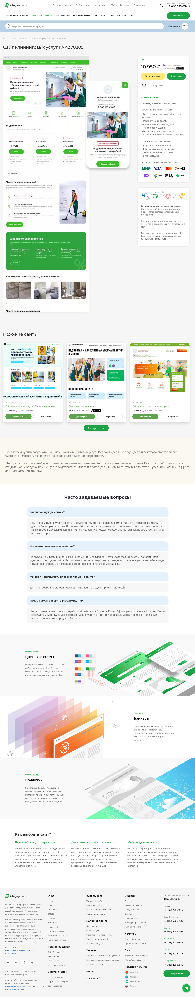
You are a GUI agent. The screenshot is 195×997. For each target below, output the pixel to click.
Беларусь (131, 972)
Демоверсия (18, 416)
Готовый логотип (132, 939)
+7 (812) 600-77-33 (173, 920)
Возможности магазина (58, 935)
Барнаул (167, 928)
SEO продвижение (96, 920)
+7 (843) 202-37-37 (173, 953)
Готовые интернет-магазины (73, 15)
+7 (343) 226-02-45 (173, 964)
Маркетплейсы (95, 978)
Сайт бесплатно (55, 986)
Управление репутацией (97, 939)
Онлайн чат (130, 914)
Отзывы (51, 918)
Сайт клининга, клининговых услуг (151, 406)
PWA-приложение (133, 926)
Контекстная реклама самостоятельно (103, 960)
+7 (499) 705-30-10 (173, 909)
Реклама (124, 5)
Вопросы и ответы (56, 931)
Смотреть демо (153, 76)
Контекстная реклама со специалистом (103, 955)
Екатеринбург (169, 960)
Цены (50, 901)
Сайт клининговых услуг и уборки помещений (30, 406)
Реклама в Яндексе (133, 905)
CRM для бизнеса (132, 909)
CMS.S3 (51, 914)
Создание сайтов (62, 5)
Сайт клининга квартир (81, 406)
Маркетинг (100, 5)
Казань (166, 949)
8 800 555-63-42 (179, 6)
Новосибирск (169, 938)
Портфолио (53, 909)
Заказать (176, 76)
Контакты (52, 922)
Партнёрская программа (59, 981)
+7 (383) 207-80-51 (173, 942)
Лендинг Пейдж (55, 956)
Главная (128, 901)
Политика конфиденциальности (19, 950)
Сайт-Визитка (54, 952)
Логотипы (99, 15)
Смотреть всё (96, 428)
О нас (50, 905)
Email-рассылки (132, 918)
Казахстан (132, 977)
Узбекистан (132, 981)
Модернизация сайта (122, 15)
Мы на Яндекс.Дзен (133, 960)
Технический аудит (94, 943)
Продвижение (92, 926)
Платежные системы (57, 940)
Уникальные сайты (16, 15)
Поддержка (53, 926)
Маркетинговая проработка (99, 935)
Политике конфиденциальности (19, 986)
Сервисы (138, 5)
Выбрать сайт (83, 5)
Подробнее (46, 416)
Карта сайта (10, 953)
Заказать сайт (178, 15)
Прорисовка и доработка (136, 943)
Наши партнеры (55, 977)
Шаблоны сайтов (42, 15)
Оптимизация (92, 930)
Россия (130, 986)
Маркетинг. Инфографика (136, 955)
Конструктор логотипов (135, 922)
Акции (90, 971)
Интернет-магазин (56, 965)
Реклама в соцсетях (95, 964)
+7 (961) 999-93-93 (173, 931)
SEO (113, 5)
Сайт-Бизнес (53, 960)
